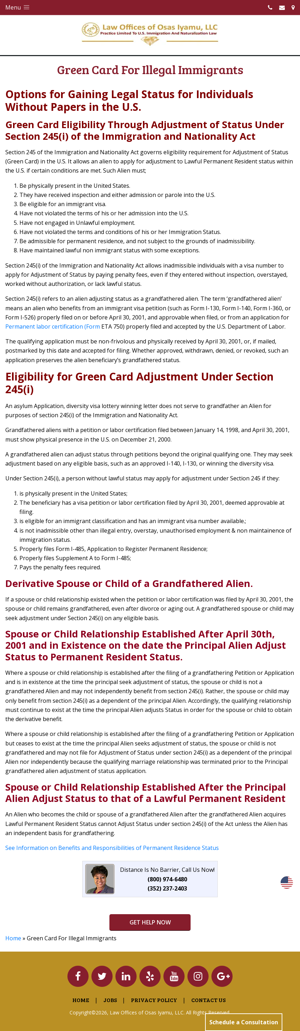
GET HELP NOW (150, 922)
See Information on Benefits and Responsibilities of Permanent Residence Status (112, 848)
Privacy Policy (154, 999)
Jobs (110, 999)
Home (13, 938)
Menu (18, 7)
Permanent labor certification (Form (52, 326)
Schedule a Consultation (243, 1022)
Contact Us (208, 999)
